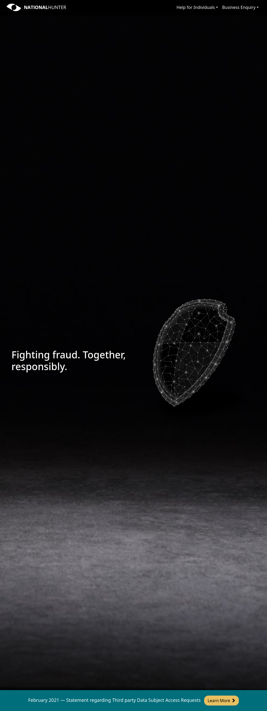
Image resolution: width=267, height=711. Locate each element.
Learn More (221, 700)
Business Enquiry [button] (239, 7)
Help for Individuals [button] (196, 7)
